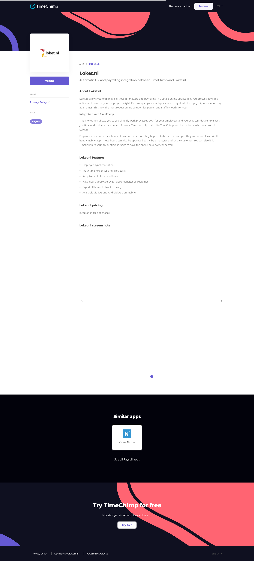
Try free (203, 6)
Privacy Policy (40, 102)
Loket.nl (94, 63)
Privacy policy (40, 553)
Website (49, 80)
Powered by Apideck (97, 553)
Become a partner (180, 6)
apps (81, 63)
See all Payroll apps (127, 459)
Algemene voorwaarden (66, 553)
